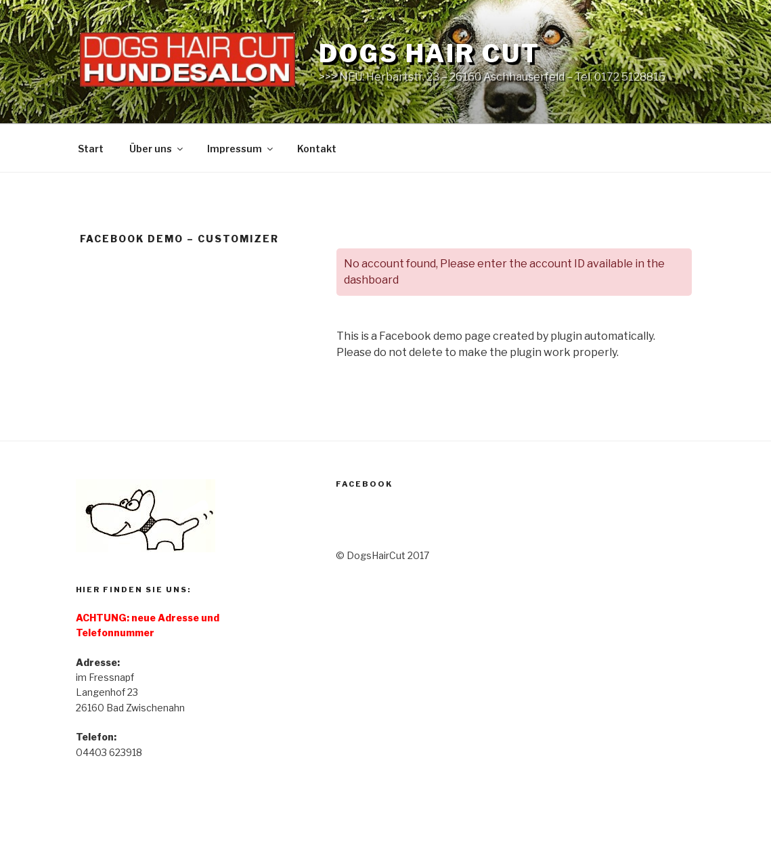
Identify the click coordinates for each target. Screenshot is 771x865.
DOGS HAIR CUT (429, 53)
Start (91, 148)
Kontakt (316, 148)
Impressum (241, 148)
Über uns (157, 148)
